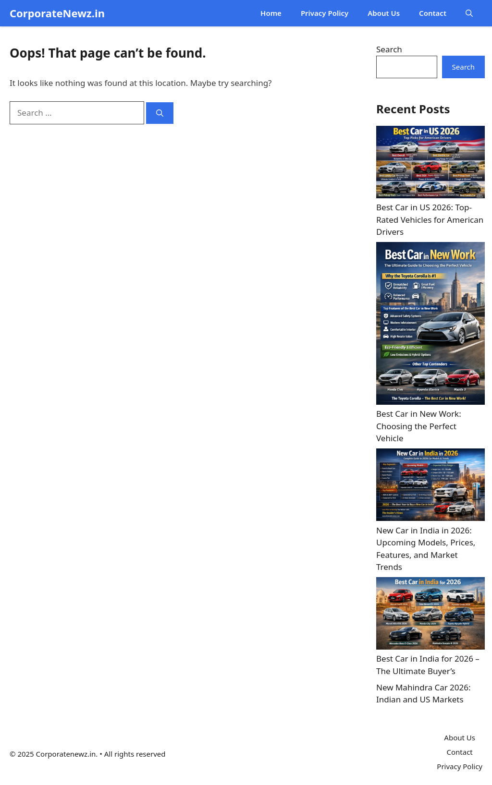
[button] (469, 13)
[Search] (159, 113)
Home (271, 13)
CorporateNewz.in (57, 13)
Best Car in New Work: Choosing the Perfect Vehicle (418, 426)
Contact (432, 13)
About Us (384, 13)
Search (389, 49)
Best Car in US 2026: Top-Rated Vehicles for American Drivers (429, 219)
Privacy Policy (324, 13)
